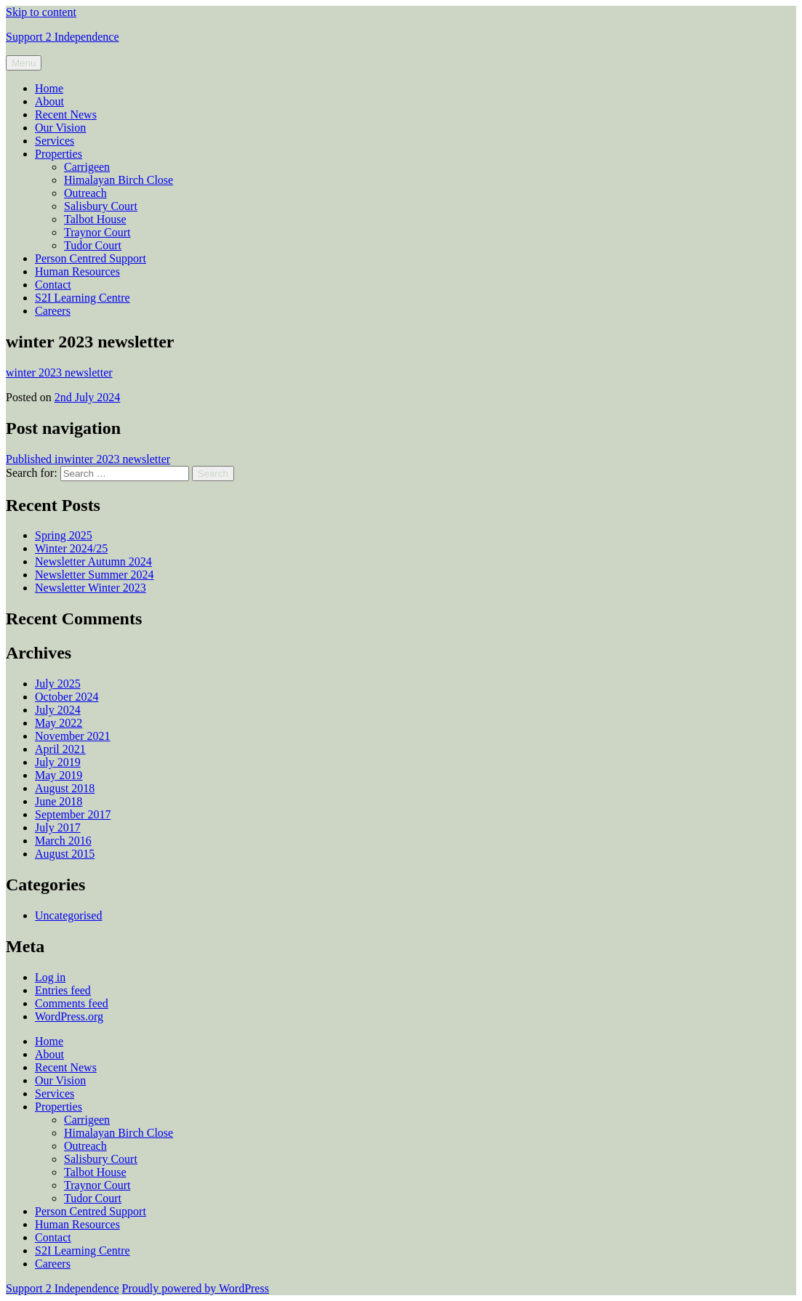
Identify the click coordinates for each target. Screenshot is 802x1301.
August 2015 (65, 853)
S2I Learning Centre (82, 297)
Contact (53, 284)
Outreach (85, 193)
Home (49, 88)
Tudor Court (92, 245)
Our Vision (60, 127)
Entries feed (63, 990)
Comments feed (71, 1003)
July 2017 (58, 827)
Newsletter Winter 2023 (90, 587)
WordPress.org (69, 1016)
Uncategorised (68, 915)
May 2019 (58, 775)
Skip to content (41, 12)
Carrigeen (87, 167)
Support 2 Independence (62, 37)
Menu (24, 62)
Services (54, 140)
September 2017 (73, 814)
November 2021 (73, 736)
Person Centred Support (90, 258)
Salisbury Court (100, 206)
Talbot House (95, 219)
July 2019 (58, 762)
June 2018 (58, 801)
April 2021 (60, 749)
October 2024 (67, 696)
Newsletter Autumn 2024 (93, 561)
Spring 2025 (63, 535)
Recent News (66, 114)
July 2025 (58, 683)
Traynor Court (97, 232)
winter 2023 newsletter (59, 372)
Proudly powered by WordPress (195, 1288)
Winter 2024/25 (71, 548)
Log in (50, 977)
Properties (58, 154)
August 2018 (65, 788)
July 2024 (58, 710)
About (49, 101)
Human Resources (77, 271)
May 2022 (58, 723)
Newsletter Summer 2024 (94, 574)
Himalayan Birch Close (118, 180)
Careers (53, 311)
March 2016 (63, 840)
